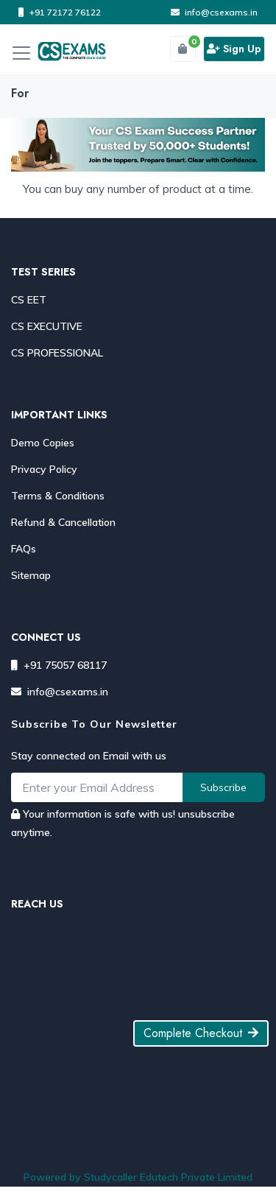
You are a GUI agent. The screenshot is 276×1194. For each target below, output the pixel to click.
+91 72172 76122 (59, 12)
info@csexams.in (214, 12)
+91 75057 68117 (59, 665)
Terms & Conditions (58, 495)
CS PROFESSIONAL (57, 352)
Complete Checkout (201, 1033)
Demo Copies (42, 442)
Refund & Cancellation (63, 522)
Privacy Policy (44, 469)
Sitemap (31, 575)
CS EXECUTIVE (46, 326)
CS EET (28, 299)
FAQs (23, 548)
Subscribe (223, 787)
